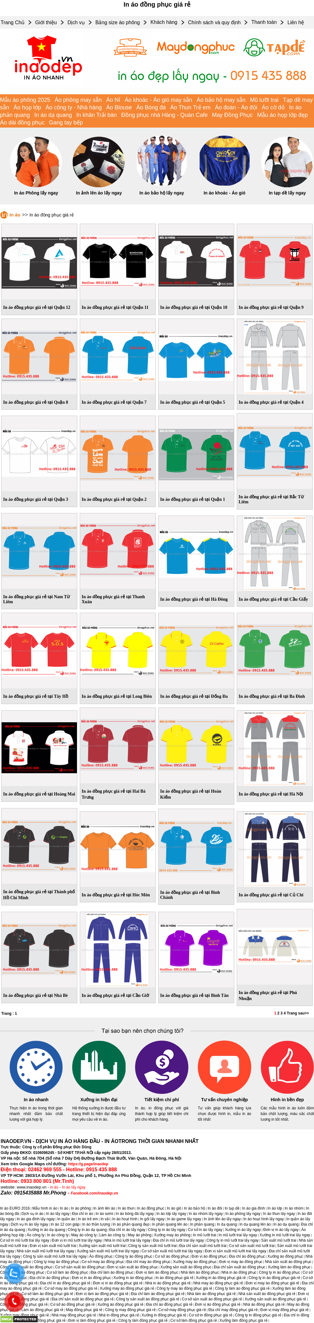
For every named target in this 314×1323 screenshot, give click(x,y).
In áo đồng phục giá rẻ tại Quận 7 (114, 402)
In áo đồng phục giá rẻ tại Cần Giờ (115, 995)
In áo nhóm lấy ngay (206, 1213)
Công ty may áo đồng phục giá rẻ (185, 1288)
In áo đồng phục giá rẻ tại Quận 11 (115, 307)
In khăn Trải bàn (96, 115)
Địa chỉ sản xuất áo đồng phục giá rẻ (83, 1299)
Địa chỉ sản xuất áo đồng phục (239, 1267)
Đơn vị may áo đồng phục (240, 1262)
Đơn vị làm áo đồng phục (157, 1272)
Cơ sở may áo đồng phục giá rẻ (70, 1288)
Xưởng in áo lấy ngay (243, 1229)
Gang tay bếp (66, 122)
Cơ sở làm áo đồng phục (67, 1272)
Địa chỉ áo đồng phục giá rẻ (169, 1304)
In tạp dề (232, 1208)
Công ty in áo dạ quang (87, 1229)
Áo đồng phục (101, 1256)
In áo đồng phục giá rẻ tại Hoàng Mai (39, 794)
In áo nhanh (36, 1099)
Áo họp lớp (27, 107)
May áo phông (139, 1235)
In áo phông (81, 1208)
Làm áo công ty (112, 1235)
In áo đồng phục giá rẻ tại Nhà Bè (35, 995)
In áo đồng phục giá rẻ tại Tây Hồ (35, 696)
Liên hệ (295, 22)
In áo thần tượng (96, 1224)
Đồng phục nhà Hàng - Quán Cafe (164, 115)
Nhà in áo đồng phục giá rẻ (168, 1283)
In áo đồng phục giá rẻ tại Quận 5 (192, 402)
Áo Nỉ (113, 100)
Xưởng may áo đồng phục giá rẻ (127, 1288)
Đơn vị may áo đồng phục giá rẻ (272, 1283)
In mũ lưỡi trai (204, 1235)
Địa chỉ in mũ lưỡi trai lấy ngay (178, 1240)
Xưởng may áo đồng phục (195, 1262)
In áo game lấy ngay (184, 1219)
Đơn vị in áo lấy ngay (281, 1229)
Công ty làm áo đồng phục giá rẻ (242, 1288)
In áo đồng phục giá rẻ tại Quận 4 (271, 402)
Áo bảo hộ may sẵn (221, 100)
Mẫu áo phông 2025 (25, 100)
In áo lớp (275, 1208)
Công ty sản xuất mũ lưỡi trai (152, 1246)
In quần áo (66, 1219)
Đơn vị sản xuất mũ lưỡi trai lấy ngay (235, 1251)
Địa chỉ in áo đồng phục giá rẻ (65, 1283)
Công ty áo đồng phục (133, 1256)
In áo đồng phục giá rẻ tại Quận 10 (193, 307)
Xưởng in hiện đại (98, 1099)
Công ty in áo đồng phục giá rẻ (274, 1278)
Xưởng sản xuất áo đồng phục (185, 1267)
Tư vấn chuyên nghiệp (224, 1099)
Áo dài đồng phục (22, 122)
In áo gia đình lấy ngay (36, 1219)
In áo (14, 214)
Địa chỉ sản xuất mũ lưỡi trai (202, 1246)
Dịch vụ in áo (32, 1213)
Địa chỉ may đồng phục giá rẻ (233, 1310)
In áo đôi (215, 1208)
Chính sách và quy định (214, 22)
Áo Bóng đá (151, 107)
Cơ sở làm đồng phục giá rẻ (194, 1320)
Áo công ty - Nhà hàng (74, 107)
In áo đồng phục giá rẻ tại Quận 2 (114, 499)
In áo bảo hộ (194, 1208)
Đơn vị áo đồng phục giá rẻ (218, 1304)
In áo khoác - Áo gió (224, 192)
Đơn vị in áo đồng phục (91, 1278)
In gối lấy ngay (152, 1219)
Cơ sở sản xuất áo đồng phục (80, 1267)
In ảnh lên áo (104, 1208)
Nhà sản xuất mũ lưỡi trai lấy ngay (45, 1251)
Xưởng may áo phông (172, 1235)
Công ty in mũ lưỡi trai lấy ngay (233, 1240)
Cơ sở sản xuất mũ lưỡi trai (251, 1246)
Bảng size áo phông (117, 22)
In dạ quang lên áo (255, 1224)
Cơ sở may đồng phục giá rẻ (182, 1310)
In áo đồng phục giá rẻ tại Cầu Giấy (273, 599)
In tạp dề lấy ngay (287, 192)
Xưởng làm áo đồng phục (289, 1267)
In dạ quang (227, 1224)
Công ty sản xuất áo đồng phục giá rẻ (147, 1299)
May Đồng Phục (232, 115)
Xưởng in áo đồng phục (133, 1278)
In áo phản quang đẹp (131, 1224)
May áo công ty (84, 1235)
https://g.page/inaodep (88, 1164)
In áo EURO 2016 (15, 1208)
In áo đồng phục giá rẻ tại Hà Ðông (194, 599)
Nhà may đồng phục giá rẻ (73, 1315)
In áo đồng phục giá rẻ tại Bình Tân (194, 995)
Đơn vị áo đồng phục (209, 1256)
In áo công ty (58, 1235)
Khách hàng (163, 22)
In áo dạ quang (53, 115)
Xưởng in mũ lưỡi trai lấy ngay (285, 1235)
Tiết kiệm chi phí (161, 1099)
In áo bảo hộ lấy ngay (161, 192)
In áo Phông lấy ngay (36, 192)
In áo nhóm (293, 1208)
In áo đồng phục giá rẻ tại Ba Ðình (272, 696)
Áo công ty (36, 1235)
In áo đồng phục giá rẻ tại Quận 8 (35, 402)
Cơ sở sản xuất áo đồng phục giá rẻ (212, 1299)
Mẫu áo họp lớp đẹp (282, 115)
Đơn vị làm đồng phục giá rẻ (92, 1320)
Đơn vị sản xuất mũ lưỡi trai (53, 1246)
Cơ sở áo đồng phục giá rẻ (72, 1304)
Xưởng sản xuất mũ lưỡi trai (102, 1246)
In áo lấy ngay (73, 1187)
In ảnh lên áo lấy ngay (99, 192)
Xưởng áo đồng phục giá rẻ (120, 1304)
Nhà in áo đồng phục (238, 1272)
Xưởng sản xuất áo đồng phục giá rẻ (275, 1299)
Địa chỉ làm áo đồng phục (111, 1272)
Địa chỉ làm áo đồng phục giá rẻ (157, 1294)
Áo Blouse (119, 107)
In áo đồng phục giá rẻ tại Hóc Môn (116, 895)
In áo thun (126, 1208)
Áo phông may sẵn (78, 100)
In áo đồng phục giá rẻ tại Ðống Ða (194, 696)
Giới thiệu (46, 22)
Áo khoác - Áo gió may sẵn (158, 100)
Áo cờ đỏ (273, 107)
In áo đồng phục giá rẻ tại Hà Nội (271, 794)
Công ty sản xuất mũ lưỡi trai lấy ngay (55, 1256)
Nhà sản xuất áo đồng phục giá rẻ (266, 1294)
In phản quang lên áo (169, 1224)
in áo (54, 1187)
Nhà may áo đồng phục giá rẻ (218, 1283)
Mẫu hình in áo (44, 1208)
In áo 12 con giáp (65, 1224)
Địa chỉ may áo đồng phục (149, 1262)
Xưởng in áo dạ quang (46, 1229)
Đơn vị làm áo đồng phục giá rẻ (102, 1294)
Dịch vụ (76, 22)
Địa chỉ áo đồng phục (247, 1256)
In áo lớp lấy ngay (171, 1213)
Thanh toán (264, 22)
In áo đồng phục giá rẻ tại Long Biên (117, 696)
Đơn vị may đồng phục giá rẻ (284, 1310)
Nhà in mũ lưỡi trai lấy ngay (127, 1240)
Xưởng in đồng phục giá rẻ (164, 1315)
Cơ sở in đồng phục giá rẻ (210, 1315)
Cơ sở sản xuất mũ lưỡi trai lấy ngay (172, 1251)
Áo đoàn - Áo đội (236, 107)
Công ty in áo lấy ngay (166, 1229)
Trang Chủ (12, 22)
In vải (105, 1219)
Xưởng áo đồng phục (285, 1256)
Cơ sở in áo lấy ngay (205, 1229)
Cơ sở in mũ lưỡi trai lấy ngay (24, 1240)
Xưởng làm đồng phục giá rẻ (243, 1320)
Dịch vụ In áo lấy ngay (29, 1224)
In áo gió (174, 1208)
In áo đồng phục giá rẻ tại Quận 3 (35, 499)
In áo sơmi (104, 1213)
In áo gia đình (253, 1208)
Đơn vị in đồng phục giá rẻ (43, 1320)
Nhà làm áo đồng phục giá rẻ (211, 1294)
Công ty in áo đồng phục (279, 1272)
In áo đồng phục (151, 1208)
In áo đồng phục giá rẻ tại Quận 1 (192, 499)
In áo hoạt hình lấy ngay (263, 1219)
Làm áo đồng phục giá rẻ (42, 1310)
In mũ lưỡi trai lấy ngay (238, 1235)
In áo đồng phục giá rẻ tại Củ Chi (271, 895)
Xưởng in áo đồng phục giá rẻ (221, 1278)
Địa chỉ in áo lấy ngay (127, 1229)
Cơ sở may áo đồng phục (103, 1262)
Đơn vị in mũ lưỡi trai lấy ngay (77, 1240)
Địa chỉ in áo (82, 1213)
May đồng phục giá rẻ (84, 1310)
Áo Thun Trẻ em (190, 107)
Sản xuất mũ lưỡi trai (278, 1240)
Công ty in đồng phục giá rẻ (258, 1315)
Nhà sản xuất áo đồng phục (288, 1262)
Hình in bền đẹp (287, 1099)
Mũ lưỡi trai (264, 100)
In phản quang (202, 1224)
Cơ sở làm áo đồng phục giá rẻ (47, 1294)
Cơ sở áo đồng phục (172, 1256)
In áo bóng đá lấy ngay (135, 1213)
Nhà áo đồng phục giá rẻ (264, 1304)
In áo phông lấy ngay (243, 1213)
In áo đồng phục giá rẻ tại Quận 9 (271, 307)
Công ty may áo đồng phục (56, 1262)
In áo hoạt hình (124, 1219)
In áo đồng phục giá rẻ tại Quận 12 (36, 307)
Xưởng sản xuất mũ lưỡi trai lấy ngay (108, 1251)
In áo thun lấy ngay (279, 1213)
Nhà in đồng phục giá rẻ (119, 1315)
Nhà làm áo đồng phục (200, 1272)
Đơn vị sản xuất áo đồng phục (132, 1267)
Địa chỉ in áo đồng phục (49, 1278)
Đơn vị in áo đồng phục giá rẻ (118, 1283)
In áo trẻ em (88, 1219)
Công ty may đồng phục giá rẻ (130, 1310)
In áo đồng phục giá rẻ (174, 1278)
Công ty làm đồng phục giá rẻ (143, 1320)
